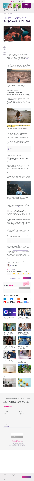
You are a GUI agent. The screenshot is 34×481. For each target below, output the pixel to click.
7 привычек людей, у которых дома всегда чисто (9, 388)
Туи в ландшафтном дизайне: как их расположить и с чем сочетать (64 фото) (24, 375)
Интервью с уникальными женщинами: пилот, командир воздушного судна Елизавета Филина (24, 319)
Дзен (12, 302)
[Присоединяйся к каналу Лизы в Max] (9, 312)
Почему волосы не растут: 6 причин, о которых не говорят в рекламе (6, 10)
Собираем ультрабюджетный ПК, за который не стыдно (9, 360)
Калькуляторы (21, 416)
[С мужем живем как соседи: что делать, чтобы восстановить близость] (24, 340)
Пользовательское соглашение (7, 420)
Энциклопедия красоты (21, 414)
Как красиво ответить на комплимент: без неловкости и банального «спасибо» (24, 333)
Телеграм (6, 299)
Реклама (5, 413)
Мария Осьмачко (6, 15)
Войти (31, 1)
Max (26, 302)
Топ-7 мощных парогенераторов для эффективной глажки (22, 361)
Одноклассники (20, 299)
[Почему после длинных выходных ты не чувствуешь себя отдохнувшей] (9, 327)
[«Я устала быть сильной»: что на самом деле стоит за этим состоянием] (9, 340)
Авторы (4, 417)
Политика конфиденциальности (7, 423)
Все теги (20, 421)
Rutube (27, 299)
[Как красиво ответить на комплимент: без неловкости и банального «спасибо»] (24, 327)
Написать (27, 277)
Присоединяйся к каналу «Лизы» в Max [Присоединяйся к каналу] (8, 318)
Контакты (5, 415)
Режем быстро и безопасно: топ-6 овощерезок (23, 388)
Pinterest (20, 302)
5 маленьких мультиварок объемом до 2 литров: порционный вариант (8, 375)
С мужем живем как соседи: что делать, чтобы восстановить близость (23, 347)
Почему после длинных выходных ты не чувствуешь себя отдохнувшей (9, 333)
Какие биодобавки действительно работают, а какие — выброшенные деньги (16, 10)
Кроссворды (21, 418)
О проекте (5, 411)
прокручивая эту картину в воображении (20, 250)
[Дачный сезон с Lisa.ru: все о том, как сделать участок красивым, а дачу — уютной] (26, 5)
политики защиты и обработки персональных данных (11, 479)
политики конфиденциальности (9, 290)
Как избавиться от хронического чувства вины (17, 149)
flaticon (19, 447)
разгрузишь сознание (16, 206)
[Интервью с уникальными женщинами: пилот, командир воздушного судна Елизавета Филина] (24, 312)
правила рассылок (16, 290)
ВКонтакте (13, 299)
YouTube (6, 302)
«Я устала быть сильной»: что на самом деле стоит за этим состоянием (9, 347)
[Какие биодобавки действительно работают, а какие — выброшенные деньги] (17, 5)
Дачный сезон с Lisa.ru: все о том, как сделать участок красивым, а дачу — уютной (26, 10)
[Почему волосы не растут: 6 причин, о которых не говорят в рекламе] (7, 5)
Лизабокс (20, 411)
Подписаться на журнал (7, 406)
